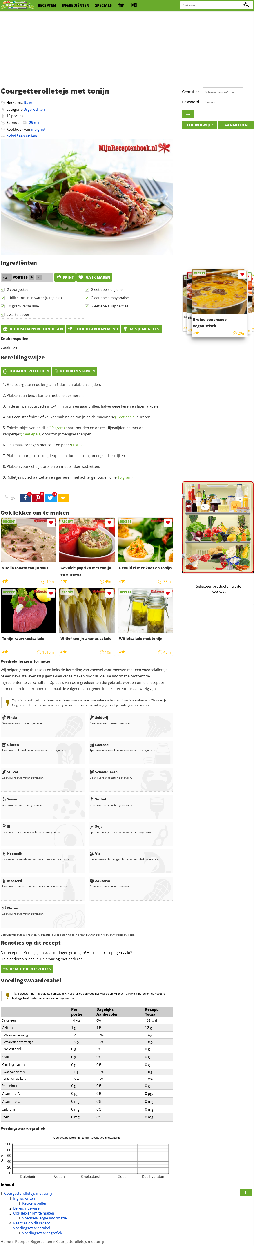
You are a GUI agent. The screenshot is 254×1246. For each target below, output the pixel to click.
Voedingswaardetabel (31, 1228)
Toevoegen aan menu (92, 329)
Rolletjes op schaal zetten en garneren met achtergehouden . (70, 477)
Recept (21, 1241)
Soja (96, 826)
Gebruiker (190, 91)
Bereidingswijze (26, 1208)
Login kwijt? (200, 125)
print (65, 277)
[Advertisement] (127, 47)
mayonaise (116, 417)
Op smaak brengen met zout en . (46, 444)
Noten (10, 908)
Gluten (10, 744)
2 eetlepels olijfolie (107, 289)
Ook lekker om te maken (33, 1213)
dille (53, 427)
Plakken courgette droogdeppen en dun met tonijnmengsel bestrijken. (66, 455)
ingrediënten (75, 5)
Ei (6, 826)
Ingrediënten (24, 1198)
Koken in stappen (74, 371)
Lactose (99, 744)
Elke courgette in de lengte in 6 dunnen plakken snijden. (54, 384)
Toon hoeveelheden (25, 371)
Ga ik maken (94, 277)
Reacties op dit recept (31, 1223)
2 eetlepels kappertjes (109, 306)
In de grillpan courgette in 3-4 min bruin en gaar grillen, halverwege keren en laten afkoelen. (84, 406)
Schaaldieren (104, 772)
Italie (28, 102)
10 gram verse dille (23, 306)
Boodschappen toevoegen (32, 329)
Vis (95, 853)
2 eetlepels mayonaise (110, 297)
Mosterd (12, 880)
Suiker (10, 772)
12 (8, 115)
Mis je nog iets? (141, 329)
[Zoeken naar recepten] (217, 5)
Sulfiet (98, 799)
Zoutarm (100, 880)
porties (17, 115)
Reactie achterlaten (26, 968)
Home (6, 1241)
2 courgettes (17, 289)
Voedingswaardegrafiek (42, 1232)
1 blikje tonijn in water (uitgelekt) (34, 297)
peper (72, 444)
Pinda (9, 717)
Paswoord (190, 101)
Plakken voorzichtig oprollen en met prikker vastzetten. (53, 466)
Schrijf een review (22, 136)
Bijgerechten (34, 109)
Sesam (10, 799)
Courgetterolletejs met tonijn (28, 1193)
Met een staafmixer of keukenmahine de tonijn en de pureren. (79, 417)
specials (103, 5)
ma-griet (38, 129)
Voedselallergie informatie (44, 1218)
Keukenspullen (34, 1203)
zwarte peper (18, 314)
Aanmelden (236, 125)
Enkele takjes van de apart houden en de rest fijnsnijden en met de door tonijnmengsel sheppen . (73, 431)
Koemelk (12, 853)
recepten (47, 5)
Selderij (99, 717)
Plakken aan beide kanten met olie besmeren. (45, 395)
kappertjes (22, 434)
